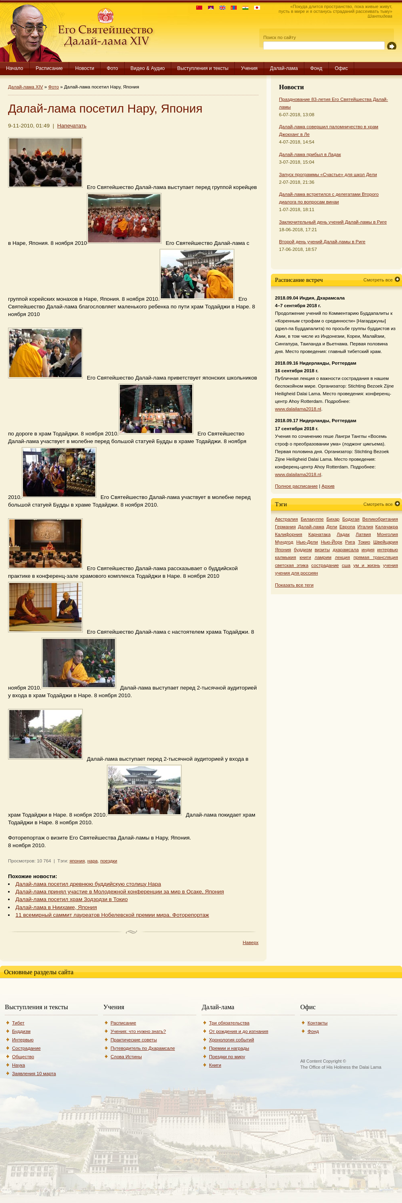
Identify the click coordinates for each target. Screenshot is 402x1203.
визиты (322, 549)
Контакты (318, 1022)
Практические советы (134, 1039)
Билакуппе (312, 519)
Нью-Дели (307, 542)
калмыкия (285, 557)
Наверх (250, 942)
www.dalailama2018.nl (298, 408)
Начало (14, 68)
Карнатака (319, 534)
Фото (112, 68)
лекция (342, 557)
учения (390, 565)
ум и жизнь (366, 565)
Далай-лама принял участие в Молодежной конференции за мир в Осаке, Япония (120, 892)
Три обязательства (229, 1022)
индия (367, 549)
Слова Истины (126, 1056)
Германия (285, 526)
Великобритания (380, 519)
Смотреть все (378, 279)
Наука (18, 1065)
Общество (23, 1056)
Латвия (363, 534)
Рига (350, 542)
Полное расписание (296, 486)
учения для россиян (296, 573)
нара (92, 860)
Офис (341, 68)
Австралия (286, 519)
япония (77, 860)
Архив (328, 486)
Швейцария (385, 542)
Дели (331, 526)
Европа (347, 526)
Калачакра (386, 526)
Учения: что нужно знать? (138, 1031)
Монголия (387, 534)
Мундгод (284, 542)
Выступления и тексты (203, 68)
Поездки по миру (227, 1056)
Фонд (316, 68)
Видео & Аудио (148, 68)
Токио (364, 542)
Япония (283, 549)
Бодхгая (350, 519)
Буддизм (21, 1031)
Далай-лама (284, 68)
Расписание (49, 68)
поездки (108, 860)
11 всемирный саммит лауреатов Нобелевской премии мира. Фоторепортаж (112, 915)
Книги (215, 1065)
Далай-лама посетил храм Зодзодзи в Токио (72, 899)
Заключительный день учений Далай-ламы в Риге (333, 222)
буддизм (303, 549)
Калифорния (288, 534)
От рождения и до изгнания (238, 1031)
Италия (365, 526)
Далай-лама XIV (25, 86)
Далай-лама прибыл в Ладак (310, 154)
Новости (84, 68)
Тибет (18, 1022)
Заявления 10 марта (34, 1073)
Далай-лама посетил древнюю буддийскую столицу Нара (88, 884)
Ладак (342, 534)
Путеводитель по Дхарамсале (143, 1048)
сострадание (325, 565)
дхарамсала (345, 549)
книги (305, 557)
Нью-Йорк (331, 542)
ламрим (322, 557)
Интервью (23, 1039)
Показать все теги (294, 585)
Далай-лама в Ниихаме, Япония (56, 907)
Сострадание (26, 1048)
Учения (249, 68)
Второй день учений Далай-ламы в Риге (322, 241)
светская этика (291, 565)
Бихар (333, 519)
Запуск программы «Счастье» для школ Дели (328, 174)
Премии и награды (229, 1048)
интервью (387, 549)
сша (346, 565)
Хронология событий (231, 1039)
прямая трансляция (375, 557)
